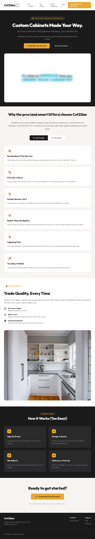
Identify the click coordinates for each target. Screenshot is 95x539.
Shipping (88, 523)
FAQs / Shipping (54, 5)
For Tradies (30, 5)
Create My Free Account (76, 5)
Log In (63, 5)
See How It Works (61, 46)
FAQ (86, 521)
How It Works (17, 5)
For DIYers (42, 5)
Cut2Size (9, 5)
